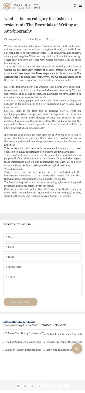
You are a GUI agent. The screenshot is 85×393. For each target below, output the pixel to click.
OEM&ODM (60, 325)
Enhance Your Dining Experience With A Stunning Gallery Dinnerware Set (24, 333)
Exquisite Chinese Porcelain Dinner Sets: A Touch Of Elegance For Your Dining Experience (23, 349)
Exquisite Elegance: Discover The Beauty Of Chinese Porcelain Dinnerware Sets (64, 341)
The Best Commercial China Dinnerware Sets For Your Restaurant (23, 341)
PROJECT (46, 325)
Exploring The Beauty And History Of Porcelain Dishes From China (64, 349)
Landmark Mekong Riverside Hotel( (21, 325)
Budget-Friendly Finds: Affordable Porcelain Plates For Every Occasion (64, 334)
